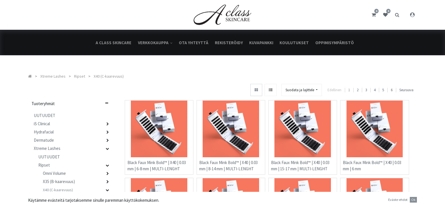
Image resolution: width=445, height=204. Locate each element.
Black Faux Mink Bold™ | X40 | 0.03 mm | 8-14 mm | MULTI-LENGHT (228, 163)
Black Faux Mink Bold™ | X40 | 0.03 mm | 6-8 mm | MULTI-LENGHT (156, 163)
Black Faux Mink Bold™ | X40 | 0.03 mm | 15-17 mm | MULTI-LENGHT (300, 163)
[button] (301, 90)
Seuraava (406, 90)
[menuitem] (114, 43)
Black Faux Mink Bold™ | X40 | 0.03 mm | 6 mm (372, 163)
